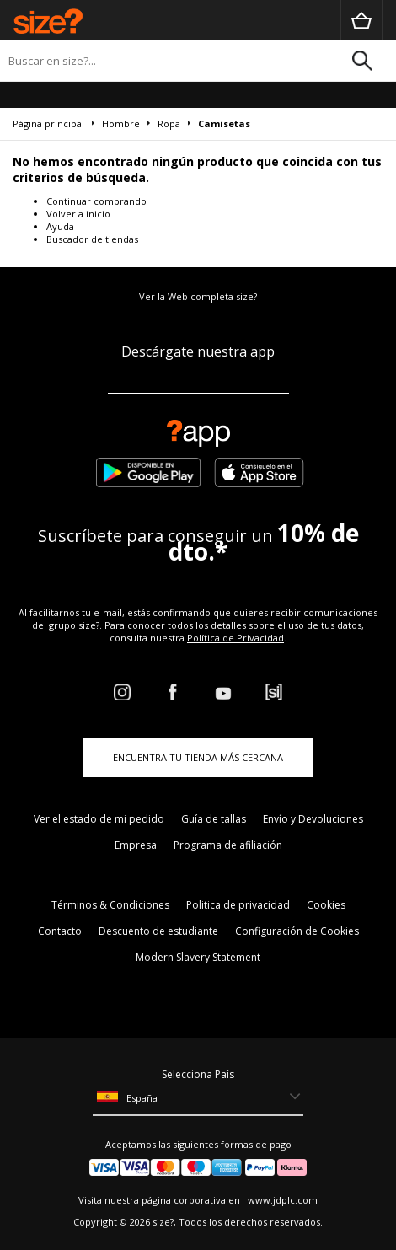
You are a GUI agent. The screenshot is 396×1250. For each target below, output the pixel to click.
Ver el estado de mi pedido (99, 819)
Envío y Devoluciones (313, 819)
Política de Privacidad (235, 637)
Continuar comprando (96, 201)
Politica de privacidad (238, 905)
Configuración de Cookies (297, 931)
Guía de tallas (213, 819)
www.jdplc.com (281, 1200)
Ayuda (60, 226)
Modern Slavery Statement (198, 957)
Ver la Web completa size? (198, 296)
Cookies (326, 905)
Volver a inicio (78, 213)
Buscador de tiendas (92, 239)
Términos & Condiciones (110, 905)
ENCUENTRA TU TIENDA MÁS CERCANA (198, 757)
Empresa (136, 845)
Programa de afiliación (228, 845)
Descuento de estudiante (158, 931)
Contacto (60, 931)
